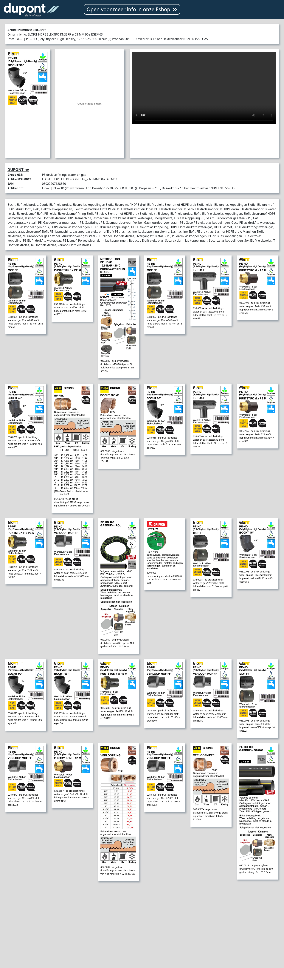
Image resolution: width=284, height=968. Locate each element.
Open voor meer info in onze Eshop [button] (132, 9)
